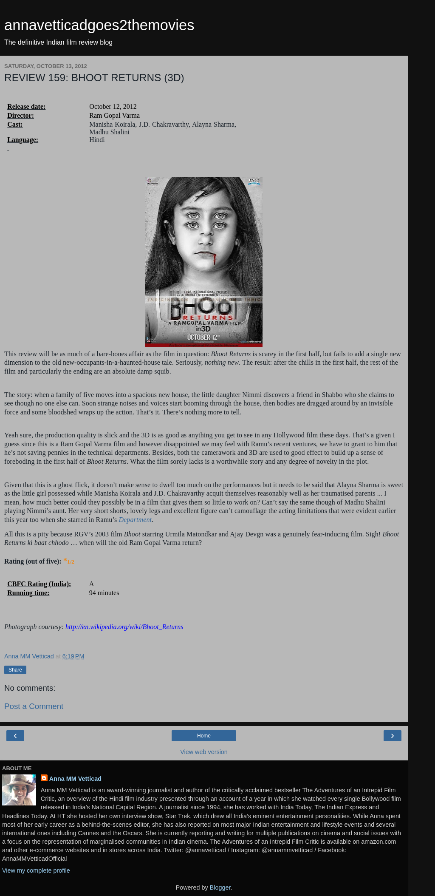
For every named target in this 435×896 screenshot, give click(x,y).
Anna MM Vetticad (75, 778)
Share (15, 670)
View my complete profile (36, 870)
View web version (204, 752)
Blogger (220, 887)
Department (135, 519)
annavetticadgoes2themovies (99, 25)
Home (204, 736)
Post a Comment (33, 706)
